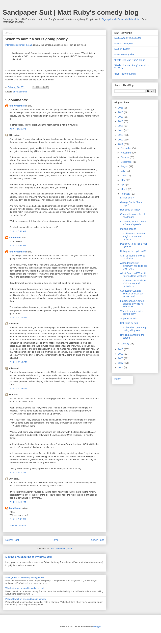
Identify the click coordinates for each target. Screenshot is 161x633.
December (126, 148)
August (125, 166)
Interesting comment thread (18, 45)
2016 (121, 121)
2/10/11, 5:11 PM (18, 519)
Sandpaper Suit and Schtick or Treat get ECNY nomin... (131, 293)
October (125, 157)
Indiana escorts (128, 229)
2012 (121, 139)
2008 (121, 358)
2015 (121, 126)
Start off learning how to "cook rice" (132, 257)
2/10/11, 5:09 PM (18, 502)
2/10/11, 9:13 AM (18, 245)
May (123, 180)
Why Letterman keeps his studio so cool (24, 588)
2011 (121, 144)
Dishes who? (127, 197)
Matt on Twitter (122, 49)
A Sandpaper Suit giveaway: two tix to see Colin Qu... (134, 266)
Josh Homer (15, 237)
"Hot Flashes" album (125, 73)
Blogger (97, 626)
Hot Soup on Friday (130, 209)
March (124, 189)
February (126, 193)
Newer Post (12, 540)
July (123, 171)
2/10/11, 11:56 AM (18, 388)
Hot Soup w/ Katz (129, 323)
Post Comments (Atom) (61, 548)
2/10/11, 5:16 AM (18, 231)
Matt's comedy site (124, 54)
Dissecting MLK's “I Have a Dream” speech (133, 223)
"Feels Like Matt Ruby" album (129, 60)
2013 (121, 135)
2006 (121, 367)
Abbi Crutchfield (17, 105)
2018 (121, 112)
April (123, 184)
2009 (121, 353)
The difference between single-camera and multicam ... (132, 236)
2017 (121, 116)
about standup (20, 91)
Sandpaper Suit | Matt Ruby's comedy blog (71, 12)
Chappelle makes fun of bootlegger (132, 215)
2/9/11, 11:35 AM (18, 129)
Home (55, 540)
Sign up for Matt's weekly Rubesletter (121, 19)
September (127, 162)
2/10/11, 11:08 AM (18, 317)
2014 (121, 130)
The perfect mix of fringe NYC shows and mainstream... (133, 283)
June (123, 175)
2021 (121, 107)
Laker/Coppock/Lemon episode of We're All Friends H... (132, 304)
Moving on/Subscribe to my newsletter (28, 556)
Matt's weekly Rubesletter (127, 38)
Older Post (97, 540)
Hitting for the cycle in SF (133, 251)
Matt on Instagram (123, 43)
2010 (121, 349)
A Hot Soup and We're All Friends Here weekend (133, 274)
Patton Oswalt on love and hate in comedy (25, 599)
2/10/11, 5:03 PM (18, 472)
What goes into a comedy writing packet (24, 577)
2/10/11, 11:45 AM (18, 362)
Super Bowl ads (128, 318)
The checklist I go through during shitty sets (133, 329)
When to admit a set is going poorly (132, 312)
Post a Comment (18, 525)
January (125, 343)
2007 (121, 363)
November (126, 152)
